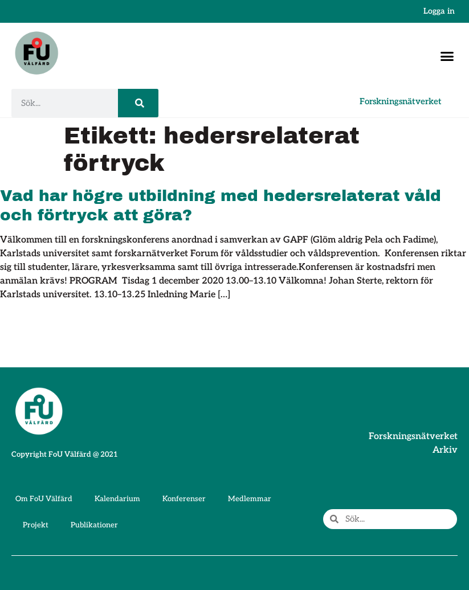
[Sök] (138, 103)
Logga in (439, 11)
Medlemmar (249, 498)
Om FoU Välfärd (43, 498)
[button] (447, 56)
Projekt (35, 525)
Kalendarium (117, 498)
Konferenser (184, 498)
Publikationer (94, 525)
